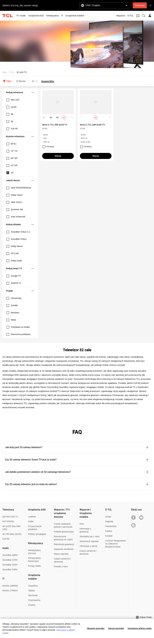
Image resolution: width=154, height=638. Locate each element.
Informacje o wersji (88, 546)
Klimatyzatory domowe (34, 551)
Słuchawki (33, 595)
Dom (4, 72)
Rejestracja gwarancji (64, 544)
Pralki (30, 521)
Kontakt (108, 536)
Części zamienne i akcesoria (62, 560)
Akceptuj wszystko (95, 628)
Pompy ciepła (34, 566)
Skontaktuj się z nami (89, 536)
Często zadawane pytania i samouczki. (63, 525)
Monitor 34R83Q (10, 586)
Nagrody (109, 521)
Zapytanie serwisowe (64, 549)
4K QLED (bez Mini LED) (11, 527)
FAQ (82, 524)
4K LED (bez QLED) (11, 534)
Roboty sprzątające (37, 534)
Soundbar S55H (9, 564)
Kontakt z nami (61, 566)
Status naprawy (61, 554)
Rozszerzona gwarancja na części (63, 538)
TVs (12, 72)
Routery (31, 605)
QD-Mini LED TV (10, 516)
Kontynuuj (139, 5)
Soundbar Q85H (10, 555)
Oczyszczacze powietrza (34, 527)
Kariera (108, 531)
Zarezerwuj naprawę (89, 541)
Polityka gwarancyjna (64, 531)
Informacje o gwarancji (85, 530)
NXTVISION (8, 521)
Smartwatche (34, 600)
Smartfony (33, 586)
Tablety (31, 590)
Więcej (58, 156)
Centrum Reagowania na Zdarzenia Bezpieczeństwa (115, 543)
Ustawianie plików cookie (140, 628)
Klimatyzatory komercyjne (34, 559)
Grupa (108, 516)
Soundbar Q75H (10, 560)
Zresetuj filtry (47, 81)
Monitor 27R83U (10, 590)
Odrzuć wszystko (116, 628)
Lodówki (32, 516)
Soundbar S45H (9, 569)
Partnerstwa (110, 526)
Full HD (5, 539)
